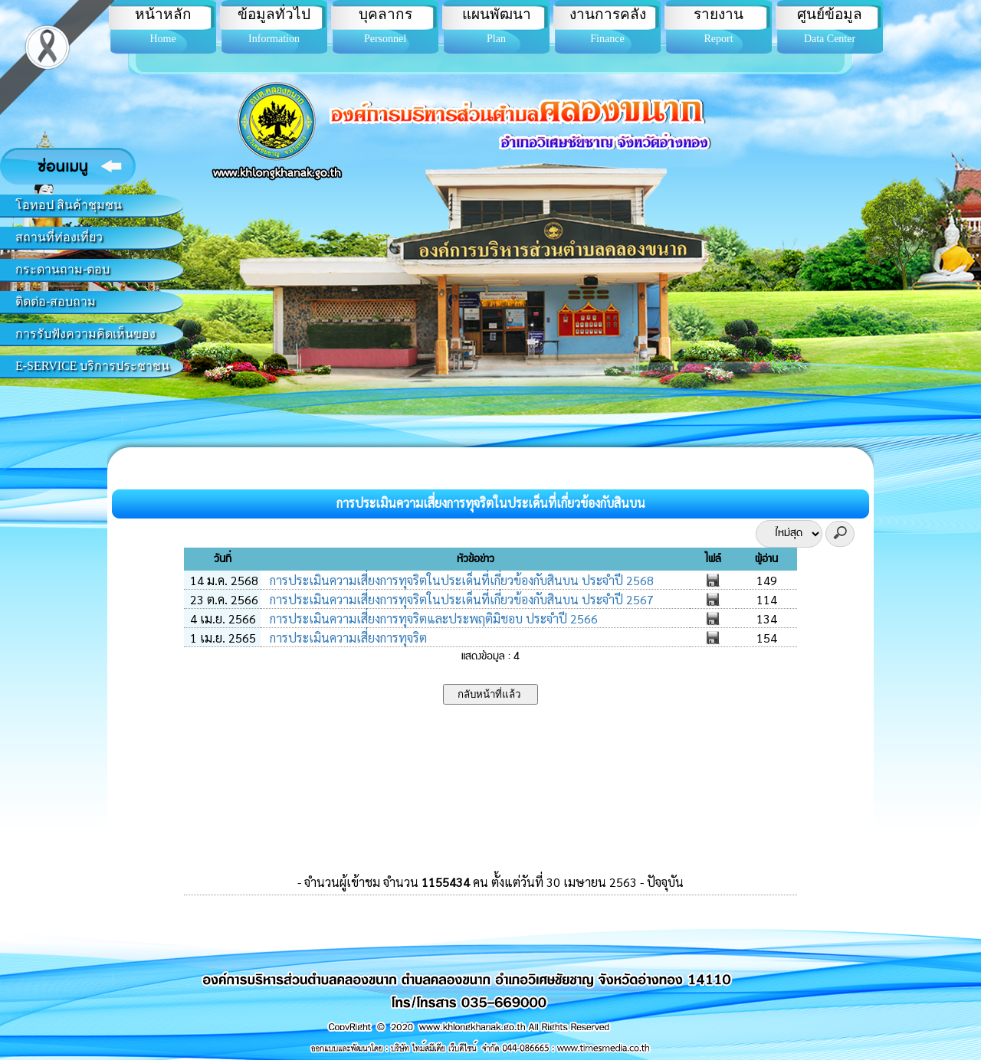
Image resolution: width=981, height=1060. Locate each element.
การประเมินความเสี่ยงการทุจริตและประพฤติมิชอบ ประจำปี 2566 (432, 618)
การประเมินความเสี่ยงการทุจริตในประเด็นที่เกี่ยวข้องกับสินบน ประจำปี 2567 (460, 599)
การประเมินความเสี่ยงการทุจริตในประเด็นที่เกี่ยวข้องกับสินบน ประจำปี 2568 (460, 580)
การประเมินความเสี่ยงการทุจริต (347, 638)
